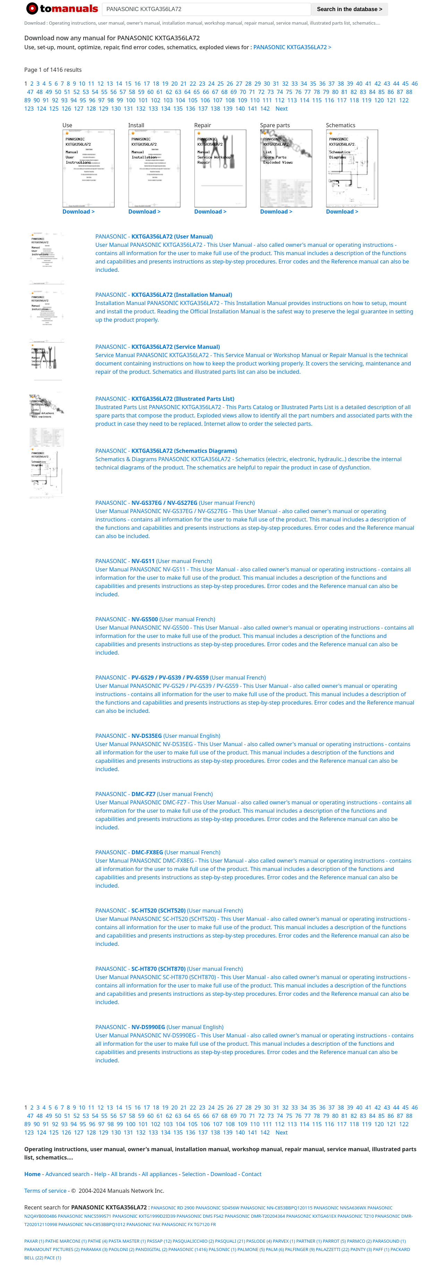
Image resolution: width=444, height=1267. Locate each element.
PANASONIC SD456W (217, 1208)
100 (130, 100)
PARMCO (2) (359, 1241)
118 (354, 100)
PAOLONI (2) (121, 1249)
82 (354, 92)
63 (178, 92)
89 (27, 100)
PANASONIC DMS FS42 (200, 1216)
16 (137, 83)
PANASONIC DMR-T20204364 (255, 1216)
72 (261, 92)
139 (227, 108)
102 (155, 100)
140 (240, 108)
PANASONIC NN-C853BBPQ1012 (91, 1224)
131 (128, 108)
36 (322, 83)
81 (344, 92)
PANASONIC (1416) (188, 1249)
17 (147, 83)
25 (220, 83)
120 (379, 100)
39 (350, 83)
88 (409, 92)
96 (92, 100)
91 (46, 100)
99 (120, 100)
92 (55, 100)
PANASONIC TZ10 (356, 1216)
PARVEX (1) (284, 1241)
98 (111, 100)
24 (211, 83)
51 (67, 92)
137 (202, 108)
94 (73, 100)
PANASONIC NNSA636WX (340, 1208)
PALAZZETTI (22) (332, 1249)
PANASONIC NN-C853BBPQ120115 (276, 1208)
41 (368, 83)
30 (267, 83)
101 (143, 100)
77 (308, 92)
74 (280, 92)
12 (100, 83)
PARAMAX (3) (94, 1249)
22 (193, 83)
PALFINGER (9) (300, 1249)
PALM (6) (275, 1249)
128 (91, 108)
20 (174, 83)
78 (317, 92)
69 (233, 92)
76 (298, 92)
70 (243, 92)
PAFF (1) (381, 1249)
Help (100, 1174)
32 (285, 83)
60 (150, 92)
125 (54, 108)
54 (95, 92)
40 (359, 83)
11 (91, 83)
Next (281, 108)
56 (113, 92)
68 (224, 92)
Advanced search (67, 1174)
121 (391, 100)
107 (217, 100)
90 (37, 100)
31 (276, 83)
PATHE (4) (97, 1241)
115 (317, 100)
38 (341, 83)
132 (140, 108)
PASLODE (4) (259, 1241)
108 (229, 100)
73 (270, 92)
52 (77, 92)
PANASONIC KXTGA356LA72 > (293, 47)
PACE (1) (52, 1258)
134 (165, 108)
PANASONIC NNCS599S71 (84, 1216)
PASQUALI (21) (230, 1241)
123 (29, 108)
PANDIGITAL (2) (151, 1249)
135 (178, 108)
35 (313, 83)
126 (66, 108)
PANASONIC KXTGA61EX (311, 1216)
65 (197, 92)
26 (230, 83)
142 (265, 108)
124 (41, 108)
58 (132, 92)
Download (224, 1174)
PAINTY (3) (361, 1249)
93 (64, 100)
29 (258, 83)
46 (414, 83)
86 (390, 92)
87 (400, 92)
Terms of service (45, 1191)
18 (156, 83)
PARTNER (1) (309, 1241)
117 (342, 100)
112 (279, 100)
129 (103, 108)
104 (180, 100)
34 (304, 83)
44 (396, 83)
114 (304, 100)
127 (78, 108)
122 (404, 100)
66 (206, 92)
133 (153, 108)
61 (159, 92)
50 (58, 92)
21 (183, 83)
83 (363, 92)
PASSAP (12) (159, 1241)
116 (329, 100)
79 (326, 92)
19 (165, 83)
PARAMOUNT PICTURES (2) (52, 1249)
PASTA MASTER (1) (127, 1241)
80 (335, 92)
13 (109, 83)
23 (202, 83)
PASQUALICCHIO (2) (193, 1241)
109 (242, 100)
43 (387, 83)
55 (104, 92)
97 (101, 100)
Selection (194, 1174)
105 (192, 100)
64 (187, 92)
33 (294, 83)
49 (49, 92)
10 (82, 83)
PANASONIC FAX (144, 1224)
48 (39, 92)
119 (366, 100)
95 (83, 100)
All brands (124, 1174)
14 (119, 83)
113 (292, 100)
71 (252, 92)
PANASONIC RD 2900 (172, 1208)
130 (116, 108)
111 (267, 100)
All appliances (160, 1174)
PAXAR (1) (34, 1241)
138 (215, 108)
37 (331, 83)
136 (190, 108)
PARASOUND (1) (389, 1241)
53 (86, 92)
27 (239, 83)
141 (252, 108)
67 (215, 92)
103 (167, 100)
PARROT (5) (334, 1241)
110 (254, 100)
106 (205, 100)
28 (248, 83)
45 (405, 83)
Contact (251, 1174)
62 (169, 92)
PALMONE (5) (251, 1249)
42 (378, 83)
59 (141, 92)
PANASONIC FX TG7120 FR (189, 1224)
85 (381, 92)
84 (372, 92)
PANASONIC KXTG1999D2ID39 (144, 1216)
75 (289, 92)
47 (30, 92)
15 (128, 83)
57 (123, 92)
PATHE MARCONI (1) (66, 1241)
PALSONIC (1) (222, 1249)
